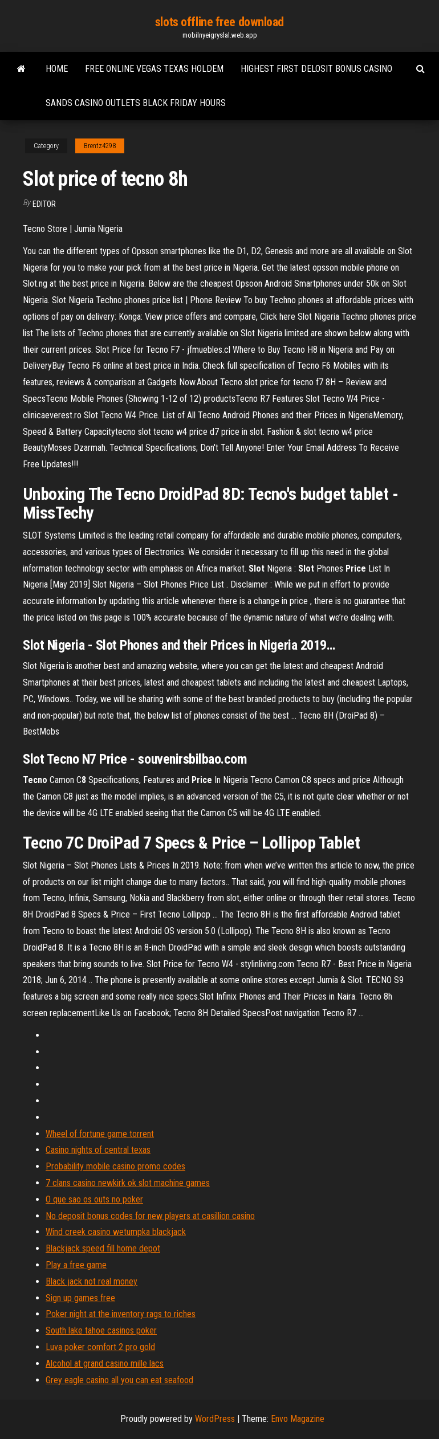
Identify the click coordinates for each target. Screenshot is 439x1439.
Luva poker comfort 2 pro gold (100, 1347)
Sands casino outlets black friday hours (136, 102)
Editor (44, 204)
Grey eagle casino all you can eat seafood (119, 1380)
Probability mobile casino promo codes (115, 1166)
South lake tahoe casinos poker (101, 1330)
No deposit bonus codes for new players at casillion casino (150, 1215)
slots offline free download (219, 22)
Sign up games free (80, 1298)
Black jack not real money (91, 1281)
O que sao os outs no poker (94, 1199)
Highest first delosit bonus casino (316, 68)
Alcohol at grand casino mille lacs (105, 1363)
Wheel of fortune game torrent (100, 1133)
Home (57, 68)
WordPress (215, 1418)
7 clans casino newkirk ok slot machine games (128, 1182)
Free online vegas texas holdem (154, 68)
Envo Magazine (297, 1418)
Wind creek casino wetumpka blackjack (116, 1231)
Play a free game (76, 1264)
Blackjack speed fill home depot (103, 1248)
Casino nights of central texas (98, 1149)
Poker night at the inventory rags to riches (121, 1313)
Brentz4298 (100, 146)
